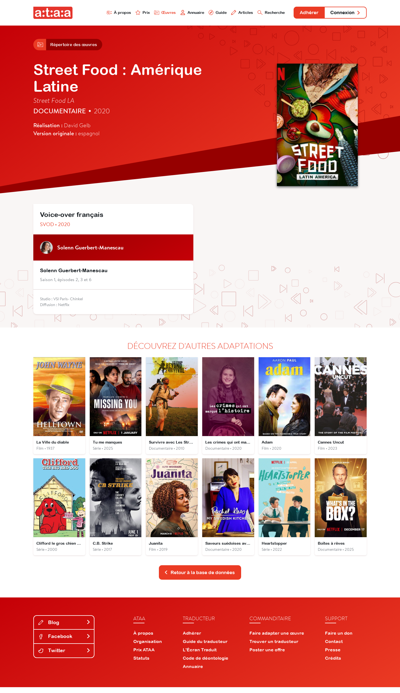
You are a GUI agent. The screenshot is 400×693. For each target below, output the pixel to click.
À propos (100, 13)
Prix (125, 13)
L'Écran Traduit (200, 655)
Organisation (147, 647)
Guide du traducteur (205, 647)
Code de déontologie (205, 663)
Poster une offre (267, 655)
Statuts (141, 663)
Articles (231, 13)
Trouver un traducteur (273, 647)
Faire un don (338, 638)
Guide (205, 13)
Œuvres (149, 13)
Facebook (64, 642)
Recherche (262, 13)
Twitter (64, 656)
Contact (334, 647)
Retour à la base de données (199, 578)
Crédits (333, 663)
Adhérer (303, 13)
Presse (333, 655)
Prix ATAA (144, 655)
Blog (64, 628)
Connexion (344, 13)
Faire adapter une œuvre (276, 638)
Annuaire (178, 13)
